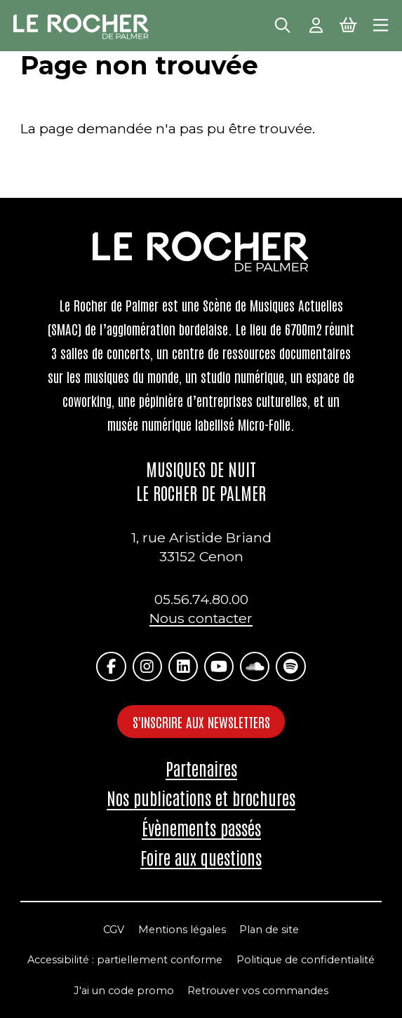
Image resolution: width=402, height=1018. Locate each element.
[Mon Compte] (316, 24)
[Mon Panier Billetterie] (348, 24)
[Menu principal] (380, 23)
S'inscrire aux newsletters (201, 721)
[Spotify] (291, 667)
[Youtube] (219, 667)
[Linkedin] (183, 667)
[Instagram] (148, 667)
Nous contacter (201, 618)
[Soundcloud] (255, 667)
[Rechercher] (282, 24)
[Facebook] (111, 667)
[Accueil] (81, 27)
